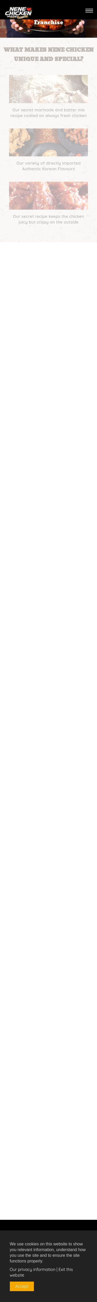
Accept (21, 1286)
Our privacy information (33, 1269)
